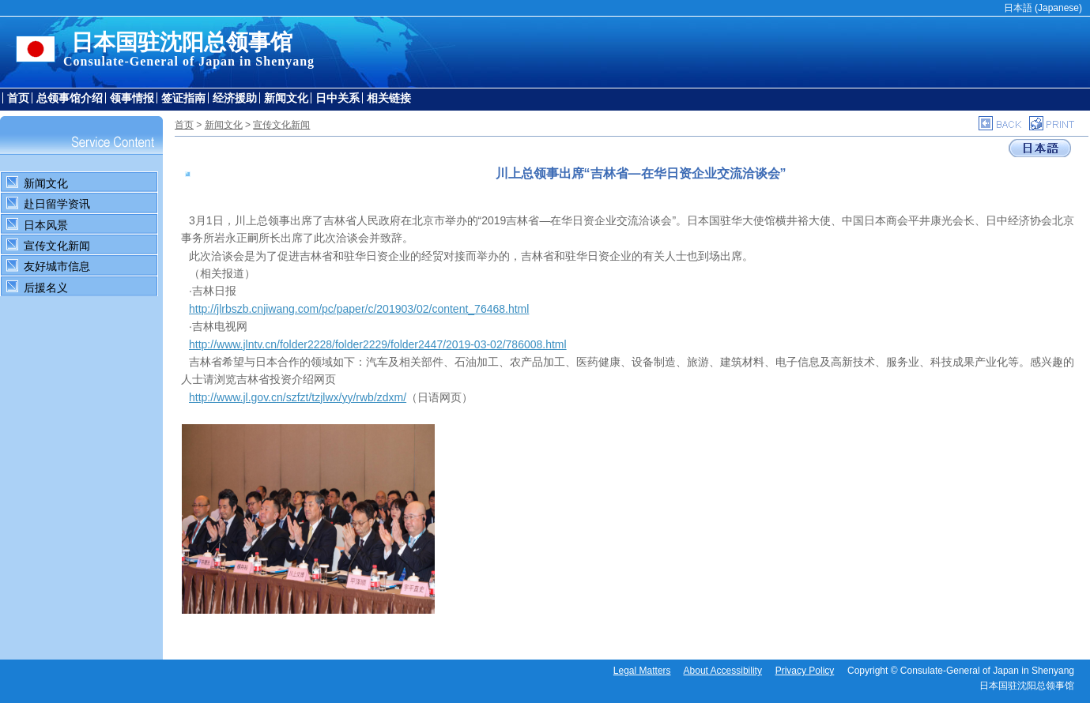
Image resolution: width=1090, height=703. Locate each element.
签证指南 (183, 98)
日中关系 (337, 98)
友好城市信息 (57, 266)
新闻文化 (286, 98)
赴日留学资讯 (57, 203)
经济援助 (235, 98)
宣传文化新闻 (57, 245)
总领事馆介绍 (69, 98)
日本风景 (46, 225)
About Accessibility (723, 670)
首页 (18, 98)
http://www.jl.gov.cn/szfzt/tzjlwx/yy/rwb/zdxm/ (297, 397)
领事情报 (132, 98)
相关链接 (389, 98)
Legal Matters (642, 670)
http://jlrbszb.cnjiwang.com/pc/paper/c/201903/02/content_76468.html (359, 309)
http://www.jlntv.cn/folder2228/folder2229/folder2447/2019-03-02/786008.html (378, 344)
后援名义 (46, 287)
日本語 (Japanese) (1043, 7)
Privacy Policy (805, 670)
